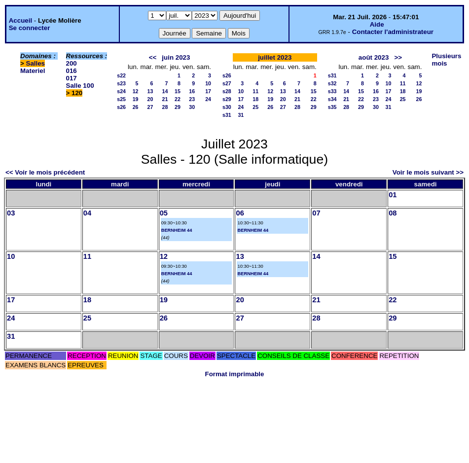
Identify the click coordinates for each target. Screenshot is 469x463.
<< (153, 57)
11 (255, 91)
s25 (121, 99)
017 (71, 78)
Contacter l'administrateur (392, 32)
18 (255, 99)
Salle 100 (80, 85)
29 (177, 107)
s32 (332, 83)
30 (192, 107)
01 (393, 195)
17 (208, 91)
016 (71, 70)
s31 (226, 115)
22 (177, 99)
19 (136, 99)
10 (208, 83)
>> (398, 57)
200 (71, 63)
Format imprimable (234, 374)
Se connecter (29, 28)
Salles (35, 63)
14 (165, 91)
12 (136, 91)
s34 (332, 99)
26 (136, 107)
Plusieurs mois (446, 59)
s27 (226, 83)
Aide (377, 24)
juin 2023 (176, 57)
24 (208, 99)
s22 (121, 75)
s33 (332, 91)
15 (177, 91)
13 (150, 91)
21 (165, 99)
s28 (226, 91)
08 (393, 213)
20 (150, 99)
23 (192, 99)
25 (255, 107)
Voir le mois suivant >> (428, 172)
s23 (121, 83)
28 (165, 107)
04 (87, 213)
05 (164, 213)
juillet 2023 (274, 57)
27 (150, 107)
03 (11, 213)
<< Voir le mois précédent (45, 172)
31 (241, 115)
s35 (332, 107)
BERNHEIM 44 (176, 230)
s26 (121, 107)
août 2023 (374, 57)
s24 (121, 91)
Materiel (32, 70)
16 (192, 91)
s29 (226, 99)
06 (240, 213)
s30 (226, 107)
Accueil (20, 20)
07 (316, 213)
